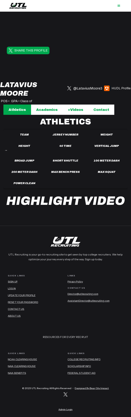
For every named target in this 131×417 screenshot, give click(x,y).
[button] (118, 5)
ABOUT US (14, 316)
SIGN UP (13, 281)
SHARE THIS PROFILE (31, 50)
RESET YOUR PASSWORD (23, 302)
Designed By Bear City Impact (92, 388)
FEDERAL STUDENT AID (82, 373)
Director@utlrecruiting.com (83, 294)
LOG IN (12, 288)
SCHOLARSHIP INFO (79, 366)
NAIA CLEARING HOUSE (22, 366)
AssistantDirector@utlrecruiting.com (89, 301)
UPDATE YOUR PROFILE (21, 295)
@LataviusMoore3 (87, 88)
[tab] (17, 110)
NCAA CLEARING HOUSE (22, 359)
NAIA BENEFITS (17, 373)
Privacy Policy (75, 281)
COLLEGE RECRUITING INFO (84, 359)
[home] (18, 5)
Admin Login (66, 409)
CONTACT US (16, 309)
